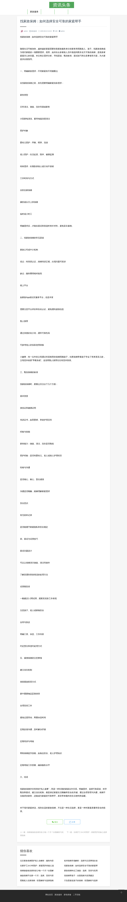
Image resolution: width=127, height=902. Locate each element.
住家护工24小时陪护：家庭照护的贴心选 (37, 865)
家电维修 (48, 12)
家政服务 (34, 12)
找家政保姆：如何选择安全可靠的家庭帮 (81, 865)
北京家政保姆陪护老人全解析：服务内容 (37, 860)
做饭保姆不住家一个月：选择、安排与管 (37, 875)
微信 (55, 822)
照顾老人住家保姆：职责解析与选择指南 (37, 880)
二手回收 (61, 12)
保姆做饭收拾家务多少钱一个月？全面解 (37, 870)
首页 (23, 12)
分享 (72, 822)
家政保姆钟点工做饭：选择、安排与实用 (81, 870)
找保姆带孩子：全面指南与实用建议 (79, 875)
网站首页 (49, 894)
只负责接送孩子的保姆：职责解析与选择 (81, 880)
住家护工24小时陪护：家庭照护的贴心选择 (90, 832)
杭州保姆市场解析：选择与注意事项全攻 (81, 860)
